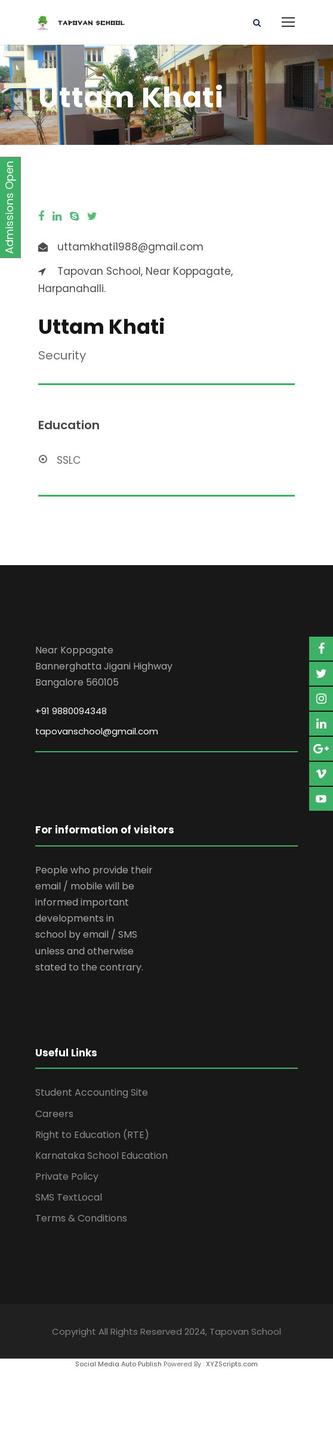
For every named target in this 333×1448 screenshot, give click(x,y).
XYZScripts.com (232, 1364)
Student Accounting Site (91, 1092)
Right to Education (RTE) (92, 1135)
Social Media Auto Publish (118, 1364)
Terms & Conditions (81, 1218)
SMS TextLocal (68, 1197)
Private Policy (66, 1176)
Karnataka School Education (101, 1155)
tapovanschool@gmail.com (96, 731)
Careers (54, 1114)
